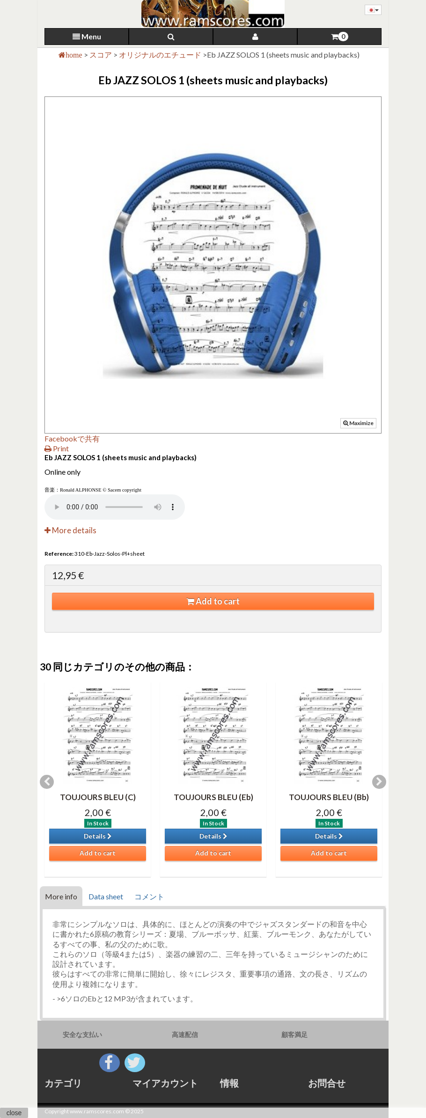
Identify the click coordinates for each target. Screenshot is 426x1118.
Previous (47, 782)
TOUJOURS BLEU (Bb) (329, 797)
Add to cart (213, 601)
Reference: (58, 553)
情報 (229, 1083)
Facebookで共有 (72, 438)
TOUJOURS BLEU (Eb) (213, 797)
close (14, 1113)
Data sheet (105, 896)
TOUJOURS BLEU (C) (98, 797)
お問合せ (326, 1083)
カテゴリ (63, 1083)
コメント (149, 896)
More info (61, 896)
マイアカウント (165, 1083)
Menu (87, 36)
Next (379, 782)
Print (56, 448)
